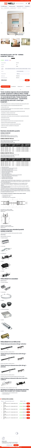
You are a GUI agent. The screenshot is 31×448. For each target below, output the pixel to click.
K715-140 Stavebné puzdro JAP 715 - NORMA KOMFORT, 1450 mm (10, 403)
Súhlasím (16, 445)
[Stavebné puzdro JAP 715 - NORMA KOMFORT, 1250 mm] (15, 23)
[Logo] (5, 3)
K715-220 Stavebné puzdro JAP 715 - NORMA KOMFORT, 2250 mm (10, 415)
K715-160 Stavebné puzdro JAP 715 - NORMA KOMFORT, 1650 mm (10, 406)
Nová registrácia (27, 0)
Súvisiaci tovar (21, 86)
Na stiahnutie (13, 86)
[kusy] (21, 80)
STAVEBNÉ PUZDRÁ (4, 6)
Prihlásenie (22, 0)
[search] (25, 4)
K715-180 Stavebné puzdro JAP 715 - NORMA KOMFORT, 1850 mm (10, 409)
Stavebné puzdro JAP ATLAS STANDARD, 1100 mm (22, 435)
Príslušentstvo (27, 6)
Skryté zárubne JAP (20, 6)
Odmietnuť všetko (9, 445)
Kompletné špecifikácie (5, 86)
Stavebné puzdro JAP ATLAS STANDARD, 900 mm (7, 435)
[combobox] (23, 71)
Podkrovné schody (12, 6)
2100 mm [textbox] (18, 73)
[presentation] (2, 23)
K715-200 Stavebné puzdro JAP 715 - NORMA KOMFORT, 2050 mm (10, 412)
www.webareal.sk (18, 447)
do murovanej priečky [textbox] (20, 71)
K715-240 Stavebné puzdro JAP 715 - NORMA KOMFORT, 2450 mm (10, 418)
